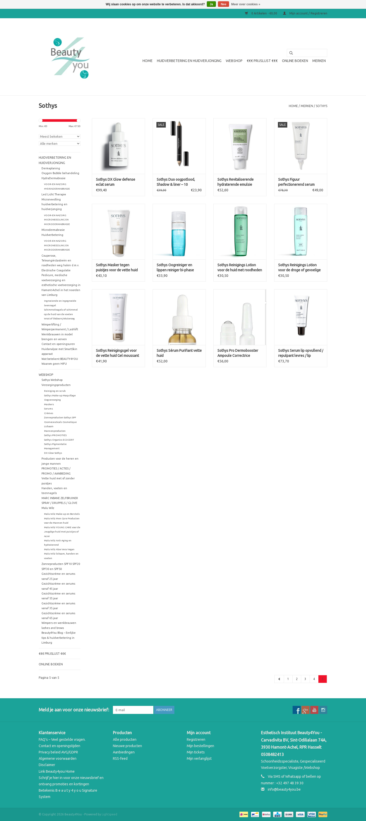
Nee (223, 4)
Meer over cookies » (245, 4)
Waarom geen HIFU (54, 363)
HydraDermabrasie (54, 178)
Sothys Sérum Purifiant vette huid (179, 353)
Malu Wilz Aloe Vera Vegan (59, 549)
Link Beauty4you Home (57, 771)
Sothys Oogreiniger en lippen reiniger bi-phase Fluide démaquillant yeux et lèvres (178, 268)
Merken (319, 61)
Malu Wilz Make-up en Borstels (62, 513)
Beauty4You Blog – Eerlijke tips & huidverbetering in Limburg (59, 637)
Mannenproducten (55, 430)
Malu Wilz (48, 507)
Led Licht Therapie (54, 194)
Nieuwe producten (127, 746)
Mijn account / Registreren (305, 13)
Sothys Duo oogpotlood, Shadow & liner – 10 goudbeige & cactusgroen (177, 182)
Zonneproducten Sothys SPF (60, 417)
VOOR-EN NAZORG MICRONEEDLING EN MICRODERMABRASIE (57, 219)
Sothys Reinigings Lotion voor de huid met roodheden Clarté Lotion (239, 268)
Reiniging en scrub (55, 390)
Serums (48, 408)
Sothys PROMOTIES (55, 435)
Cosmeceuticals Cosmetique (60, 422)
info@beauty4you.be (284, 789)
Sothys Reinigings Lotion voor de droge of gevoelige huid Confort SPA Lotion (299, 268)
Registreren (196, 739)
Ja (211, 4)
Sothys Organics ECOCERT (59, 439)
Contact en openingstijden (59, 746)
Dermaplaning (51, 168)
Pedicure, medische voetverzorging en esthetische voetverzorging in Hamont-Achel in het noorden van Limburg (61, 285)
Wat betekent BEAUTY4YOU (60, 358)
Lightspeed (109, 814)
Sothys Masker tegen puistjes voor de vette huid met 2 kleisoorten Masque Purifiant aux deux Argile (117, 268)
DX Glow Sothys (53, 452)
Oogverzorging (52, 399)
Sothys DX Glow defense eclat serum (115, 182)
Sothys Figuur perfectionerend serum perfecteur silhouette (296, 182)
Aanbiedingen (124, 752)
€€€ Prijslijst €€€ (262, 61)
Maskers (49, 404)
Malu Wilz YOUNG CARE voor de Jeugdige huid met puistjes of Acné (62, 532)
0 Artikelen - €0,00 (261, 13)
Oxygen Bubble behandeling (60, 173)
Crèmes (48, 413)
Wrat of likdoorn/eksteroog (59, 318)
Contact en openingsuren (58, 343)
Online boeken (295, 61)
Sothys (321, 106)
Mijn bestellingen (200, 746)
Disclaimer (47, 765)
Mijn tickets (196, 752)
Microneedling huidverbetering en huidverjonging (54, 204)
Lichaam (48, 426)
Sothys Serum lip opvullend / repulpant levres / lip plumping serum (300, 353)
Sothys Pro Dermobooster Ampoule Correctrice (237, 353)
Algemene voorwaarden (57, 758)
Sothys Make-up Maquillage (60, 395)
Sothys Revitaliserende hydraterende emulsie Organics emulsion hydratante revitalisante (236, 182)
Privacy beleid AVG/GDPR (58, 752)
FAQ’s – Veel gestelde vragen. (62, 739)
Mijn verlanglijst (199, 758)
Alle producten (124, 739)
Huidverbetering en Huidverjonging (189, 61)
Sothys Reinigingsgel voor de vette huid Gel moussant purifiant (117, 353)
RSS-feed (120, 758)
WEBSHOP (234, 61)
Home (148, 61)
